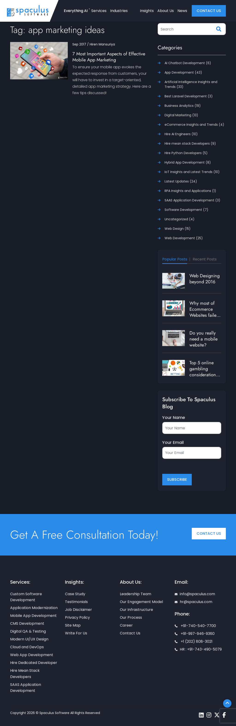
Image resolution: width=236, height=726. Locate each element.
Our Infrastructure (136, 609)
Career (126, 625)
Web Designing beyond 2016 (204, 278)
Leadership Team (135, 594)
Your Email (173, 442)
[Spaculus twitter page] (217, 715)
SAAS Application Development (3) (192, 200)
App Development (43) (183, 72)
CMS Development (27, 623)
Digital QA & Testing (28, 631)
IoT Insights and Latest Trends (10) (192, 172)
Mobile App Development (33, 615)
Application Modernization (34, 607)
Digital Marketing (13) (181, 115)
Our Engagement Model (141, 601)
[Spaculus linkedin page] (201, 715)
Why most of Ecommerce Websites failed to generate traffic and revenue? (204, 318)
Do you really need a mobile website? (203, 339)
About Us (165, 10)
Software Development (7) (186, 209)
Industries (119, 10)
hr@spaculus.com (193, 601)
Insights (147, 10)
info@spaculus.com (195, 594)
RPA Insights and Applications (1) (190, 190)
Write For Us (76, 633)
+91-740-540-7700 (195, 625)
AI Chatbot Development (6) (188, 63)
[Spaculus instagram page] (208, 715)
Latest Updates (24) (181, 181)
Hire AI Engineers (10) (181, 134)
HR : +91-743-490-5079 (198, 649)
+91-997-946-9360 (195, 633)
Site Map (73, 625)
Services (98, 10)
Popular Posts (174, 259)
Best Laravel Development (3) (189, 96)
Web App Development (31, 654)
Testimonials (76, 601)
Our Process (131, 617)
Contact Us (209, 533)
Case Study (75, 594)
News (182, 10)
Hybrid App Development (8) (188, 162)
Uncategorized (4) (180, 219)
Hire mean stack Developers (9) (190, 143)
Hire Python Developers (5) (186, 153)
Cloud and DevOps (27, 647)
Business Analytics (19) (183, 105)
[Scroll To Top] (227, 703)
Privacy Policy (77, 617)
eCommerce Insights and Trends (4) (194, 124)
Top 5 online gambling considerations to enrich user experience (203, 374)
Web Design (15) (178, 228)
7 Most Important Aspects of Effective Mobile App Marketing (108, 57)
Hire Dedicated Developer (33, 662)
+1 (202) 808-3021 (193, 641)
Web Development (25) (184, 238)
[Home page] (27, 10)
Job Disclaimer (78, 609)
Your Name (173, 417)
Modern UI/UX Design (29, 639)
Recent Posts (205, 259)
